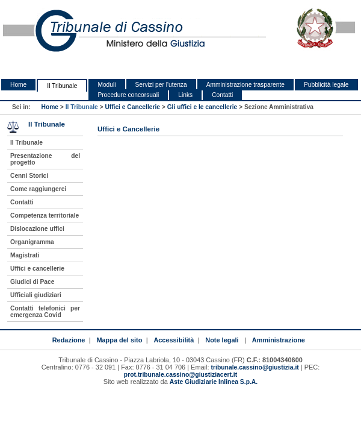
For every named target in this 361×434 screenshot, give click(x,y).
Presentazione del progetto (45, 159)
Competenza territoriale (44, 215)
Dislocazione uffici (37, 228)
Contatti (222, 95)
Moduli (106, 84)
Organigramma (32, 242)
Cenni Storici (29, 175)
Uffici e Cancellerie (132, 107)
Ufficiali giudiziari (35, 295)
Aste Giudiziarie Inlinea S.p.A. (214, 382)
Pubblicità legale (326, 84)
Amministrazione (278, 340)
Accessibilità (173, 340)
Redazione (68, 340)
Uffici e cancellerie (37, 268)
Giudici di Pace (32, 281)
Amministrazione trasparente (245, 84)
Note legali (221, 340)
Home (18, 84)
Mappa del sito (119, 340)
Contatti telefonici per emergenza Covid (45, 311)
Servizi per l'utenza (161, 84)
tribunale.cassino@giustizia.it (255, 367)
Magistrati (24, 255)
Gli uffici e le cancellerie (202, 107)
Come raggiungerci (38, 189)
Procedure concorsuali (128, 95)
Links (185, 95)
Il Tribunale (62, 86)
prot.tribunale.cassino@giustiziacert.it (180, 374)
